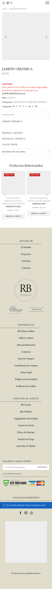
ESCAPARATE (19, 102)
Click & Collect (26, 338)
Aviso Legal (26, 372)
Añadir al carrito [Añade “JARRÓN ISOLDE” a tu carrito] (13, 216)
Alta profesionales (26, 345)
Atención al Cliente (26, 446)
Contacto (26, 268)
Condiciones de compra (26, 365)
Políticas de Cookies (26, 386)
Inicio (4, 9)
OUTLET (5, 203)
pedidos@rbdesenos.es (13, 93)
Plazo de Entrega (26, 432)
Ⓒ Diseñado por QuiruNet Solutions (26, 573)
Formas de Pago (26, 439)
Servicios (26, 261)
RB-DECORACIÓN (17, 203)
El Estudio (26, 247)
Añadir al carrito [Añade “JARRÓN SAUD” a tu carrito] (38, 214)
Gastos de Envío (26, 425)
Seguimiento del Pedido (26, 418)
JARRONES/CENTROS (18, 9)
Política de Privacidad (26, 379)
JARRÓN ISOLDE (13, 206)
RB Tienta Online (26, 331)
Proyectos (26, 254)
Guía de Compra (26, 358)
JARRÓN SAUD (38, 203)
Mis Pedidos (26, 411)
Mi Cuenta (26, 404)
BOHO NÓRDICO (13, 198)
